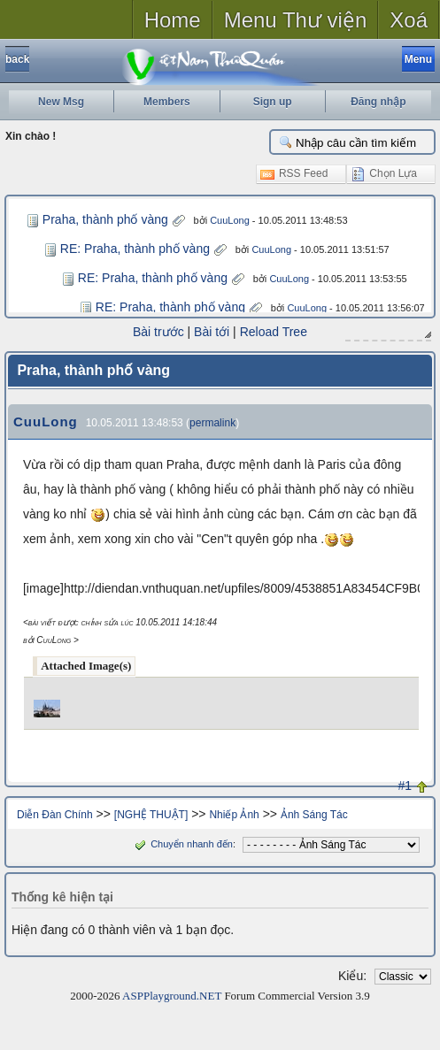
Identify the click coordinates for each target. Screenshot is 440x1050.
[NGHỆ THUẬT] (151, 814)
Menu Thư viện (295, 20)
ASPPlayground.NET (171, 994)
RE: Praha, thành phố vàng (135, 248)
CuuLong (230, 220)
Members (166, 102)
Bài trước (158, 332)
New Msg (61, 102)
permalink (212, 422)
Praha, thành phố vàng (105, 219)
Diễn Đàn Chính (55, 814)
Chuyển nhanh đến (182, 843)
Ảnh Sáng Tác (314, 814)
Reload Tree (273, 332)
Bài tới (211, 332)
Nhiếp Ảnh (234, 814)
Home (172, 20)
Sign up (272, 102)
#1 (405, 785)
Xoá (409, 20)
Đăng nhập (378, 102)
